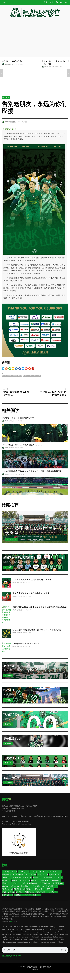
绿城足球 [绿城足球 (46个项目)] (7, 889)
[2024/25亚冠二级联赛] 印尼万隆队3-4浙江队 (22, 445)
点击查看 (8, 567)
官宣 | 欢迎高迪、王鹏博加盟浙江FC (18, 418)
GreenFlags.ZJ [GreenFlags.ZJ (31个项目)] (54, 872)
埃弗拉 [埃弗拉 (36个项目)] (37, 878)
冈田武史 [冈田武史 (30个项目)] (54, 875)
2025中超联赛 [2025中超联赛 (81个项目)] (37, 872)
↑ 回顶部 (35, 969)
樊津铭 (15, 376)
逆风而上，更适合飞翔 (12, 61)
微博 (12, 921)
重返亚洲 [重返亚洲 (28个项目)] (41, 892)
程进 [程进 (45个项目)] (5, 886)
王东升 (20, 376)
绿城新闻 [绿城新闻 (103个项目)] (38, 886)
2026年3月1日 (19, 421)
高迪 (38, 376)
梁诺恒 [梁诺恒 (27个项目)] (6, 883)
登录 (45, 2)
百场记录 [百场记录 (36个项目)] (58, 883)
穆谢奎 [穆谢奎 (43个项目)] (15, 886)
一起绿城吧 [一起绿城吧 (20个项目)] (8, 875)
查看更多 (8, 676)
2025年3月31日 (19, 64)
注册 (51, 2)
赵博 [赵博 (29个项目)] (19, 892)
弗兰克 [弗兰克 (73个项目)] (35, 880)
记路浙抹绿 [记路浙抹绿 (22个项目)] (8, 892)
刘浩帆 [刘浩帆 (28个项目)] (6, 878)
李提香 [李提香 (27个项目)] (55, 880)
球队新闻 (6, 97)
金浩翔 (30, 376)
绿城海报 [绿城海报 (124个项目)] (51, 886)
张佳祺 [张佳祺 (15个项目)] (45, 880)
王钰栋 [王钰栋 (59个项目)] (46, 883)
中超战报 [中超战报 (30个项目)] (21, 875)
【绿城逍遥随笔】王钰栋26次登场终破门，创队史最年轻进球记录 (31, 471)
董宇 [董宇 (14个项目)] (50, 889)
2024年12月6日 (19, 447)
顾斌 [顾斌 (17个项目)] (28, 895)
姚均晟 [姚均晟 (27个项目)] (58, 878)
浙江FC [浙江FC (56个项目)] (17, 883)
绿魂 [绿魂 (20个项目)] (30, 889)
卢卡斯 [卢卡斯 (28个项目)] (27, 878)
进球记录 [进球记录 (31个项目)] (30, 892)
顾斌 (35, 376)
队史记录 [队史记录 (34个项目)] (7, 895)
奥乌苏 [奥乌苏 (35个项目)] (47, 878)
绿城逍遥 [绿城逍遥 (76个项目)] (19, 889)
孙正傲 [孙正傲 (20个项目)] (16, 880)
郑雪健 (25, 376)
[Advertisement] (35, 37)
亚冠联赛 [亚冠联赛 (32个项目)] (42, 875)
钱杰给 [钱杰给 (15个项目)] (53, 892)
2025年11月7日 (59, 66)
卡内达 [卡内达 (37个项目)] (17, 878)
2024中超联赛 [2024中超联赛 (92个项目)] (9, 872)
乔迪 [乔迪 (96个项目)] (32, 875)
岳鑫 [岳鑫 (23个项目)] (26, 880)
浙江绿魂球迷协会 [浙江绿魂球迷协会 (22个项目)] (32, 883)
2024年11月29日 (19, 474)
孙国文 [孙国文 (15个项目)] (6, 880)
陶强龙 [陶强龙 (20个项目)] (18, 895)
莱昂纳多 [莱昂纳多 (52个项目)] (40, 889)
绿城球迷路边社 (9, 64)
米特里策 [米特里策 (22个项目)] (26, 886)
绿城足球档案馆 (32, 967)
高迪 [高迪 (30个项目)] (36, 895)
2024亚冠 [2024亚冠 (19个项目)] (23, 872)
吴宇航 (4, 376)
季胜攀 (9, 376)
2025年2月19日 (22, 122)
